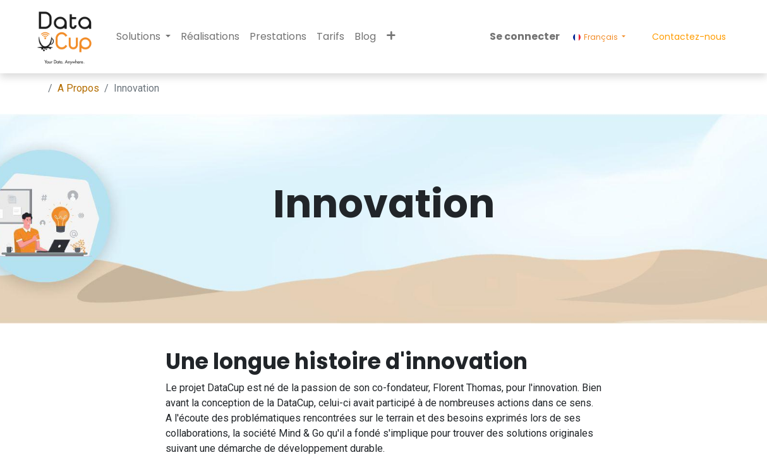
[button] (391, 36)
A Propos (78, 88)
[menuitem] (210, 36)
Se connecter (525, 36)
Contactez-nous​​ (689, 36)
